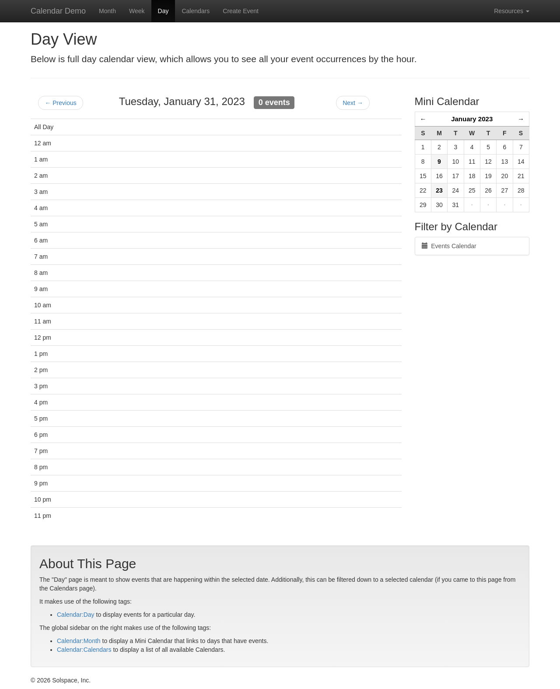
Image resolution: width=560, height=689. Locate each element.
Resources (511, 10)
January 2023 (472, 119)
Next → (353, 102)
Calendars (196, 10)
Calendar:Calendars (84, 649)
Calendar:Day (75, 614)
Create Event (241, 10)
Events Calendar (449, 246)
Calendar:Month (79, 640)
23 (439, 190)
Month (107, 10)
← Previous (60, 102)
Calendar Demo (58, 11)
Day (163, 10)
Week (137, 10)
